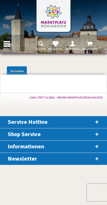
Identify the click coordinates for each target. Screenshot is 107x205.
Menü (7, 45)
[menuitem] (5, 44)
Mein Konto (72, 45)
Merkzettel (55, 45)
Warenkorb (89, 45)
